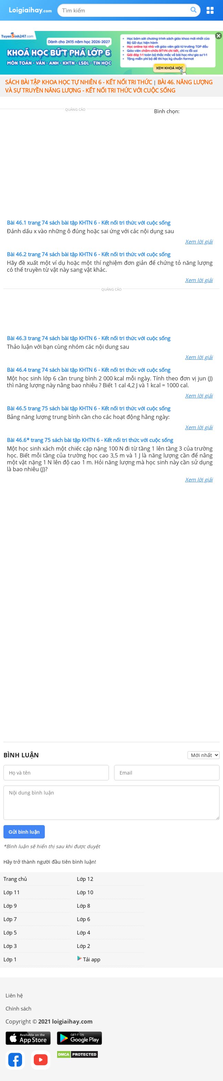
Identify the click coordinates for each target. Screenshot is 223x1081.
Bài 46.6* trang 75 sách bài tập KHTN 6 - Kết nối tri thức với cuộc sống (90, 439)
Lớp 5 (10, 932)
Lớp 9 (10, 905)
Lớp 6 (83, 919)
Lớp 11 (11, 892)
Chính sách (18, 1008)
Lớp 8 (83, 905)
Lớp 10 (85, 892)
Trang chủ (15, 878)
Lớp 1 (10, 959)
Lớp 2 (83, 945)
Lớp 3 (10, 945)
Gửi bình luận (24, 832)
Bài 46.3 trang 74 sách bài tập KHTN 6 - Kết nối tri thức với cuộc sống (88, 338)
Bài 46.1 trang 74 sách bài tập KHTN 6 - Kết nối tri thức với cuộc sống (88, 222)
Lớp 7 (10, 919)
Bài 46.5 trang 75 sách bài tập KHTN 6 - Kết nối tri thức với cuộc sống (88, 408)
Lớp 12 (85, 878)
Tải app (88, 959)
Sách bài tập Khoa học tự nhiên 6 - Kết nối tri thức (78, 82)
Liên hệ (14, 995)
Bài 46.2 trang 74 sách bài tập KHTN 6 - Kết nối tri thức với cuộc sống (88, 254)
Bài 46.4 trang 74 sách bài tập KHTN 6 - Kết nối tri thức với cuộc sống (88, 369)
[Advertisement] (112, 166)
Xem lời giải (199, 241)
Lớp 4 (83, 932)
